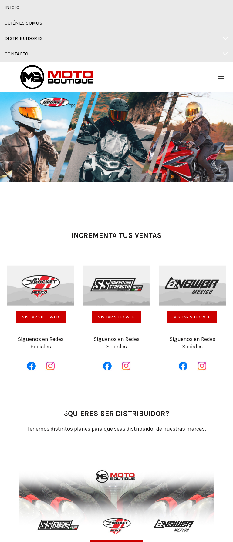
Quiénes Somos (23, 23)
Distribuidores (24, 38)
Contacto (16, 54)
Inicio (12, 7)
